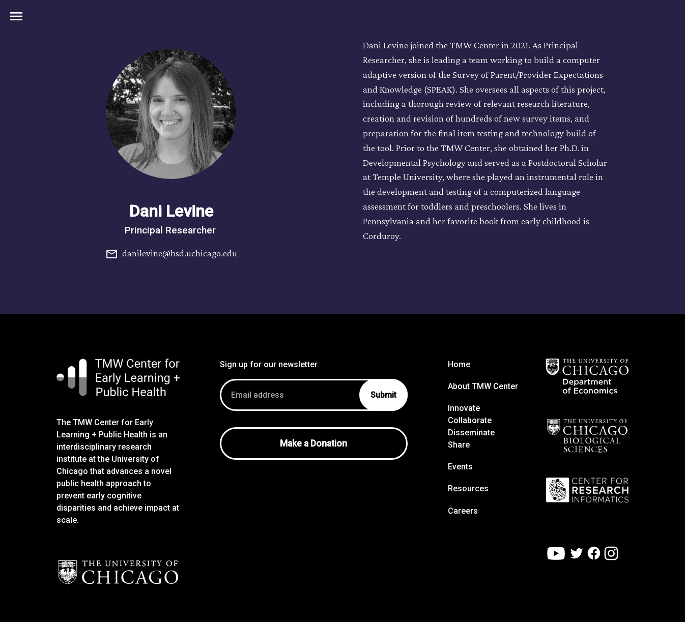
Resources (468, 488)
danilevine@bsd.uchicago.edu (171, 254)
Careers (463, 511)
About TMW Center (483, 386)
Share (459, 445)
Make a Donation (313, 443)
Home (459, 364)
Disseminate (471, 432)
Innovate (464, 408)
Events (460, 466)
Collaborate (470, 420)
